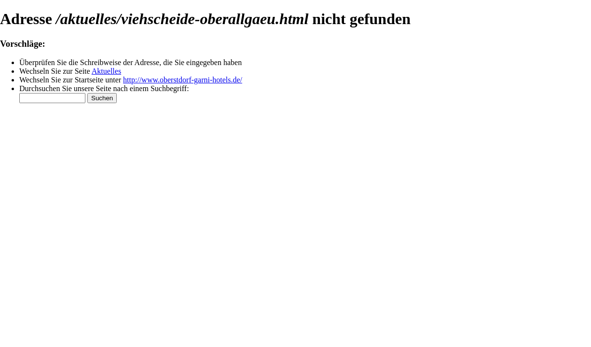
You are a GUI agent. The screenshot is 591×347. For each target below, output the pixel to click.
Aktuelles (106, 71)
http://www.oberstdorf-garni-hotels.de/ (182, 80)
